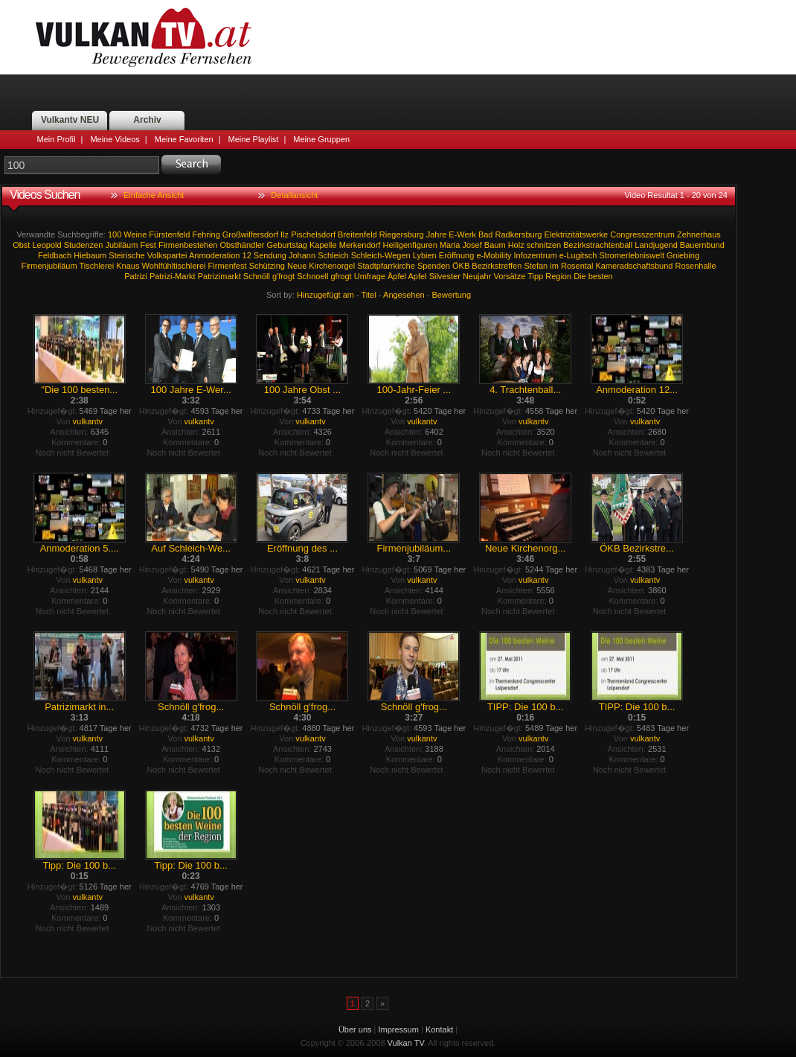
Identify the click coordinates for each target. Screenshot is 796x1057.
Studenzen (83, 244)
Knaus (127, 265)
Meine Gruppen (321, 139)
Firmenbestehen (188, 244)
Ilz (284, 234)
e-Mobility (493, 255)
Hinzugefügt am (325, 294)
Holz (516, 244)
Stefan (536, 265)
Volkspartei (167, 255)
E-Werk (462, 234)
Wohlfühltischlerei (174, 265)
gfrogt (341, 276)
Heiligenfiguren (409, 244)
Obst (21, 244)
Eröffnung (457, 255)
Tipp (535, 276)
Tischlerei (97, 265)
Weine (135, 234)
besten (600, 276)
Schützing (267, 265)
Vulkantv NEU (70, 120)
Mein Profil (56, 139)
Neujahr (477, 276)
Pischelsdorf (313, 234)
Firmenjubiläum (49, 265)
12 (247, 255)
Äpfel (397, 276)
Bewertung (452, 294)
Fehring (205, 234)
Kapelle (323, 244)
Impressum (399, 1029)
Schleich (333, 255)
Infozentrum (535, 255)
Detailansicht (294, 195)
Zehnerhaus (699, 234)
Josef (471, 244)
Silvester (444, 276)
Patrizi (135, 276)
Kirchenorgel (332, 265)
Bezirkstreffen (496, 265)
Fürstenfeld (169, 234)
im (554, 265)
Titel (369, 294)
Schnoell (312, 276)
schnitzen (544, 244)
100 (114, 234)
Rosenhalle (695, 265)
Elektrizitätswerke (577, 234)
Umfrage (369, 276)
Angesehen (404, 294)
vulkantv (88, 421)
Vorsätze (509, 276)
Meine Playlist (253, 139)
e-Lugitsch (578, 255)
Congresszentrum (642, 234)
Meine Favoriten (184, 139)
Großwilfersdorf (250, 234)
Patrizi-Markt (173, 276)
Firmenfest (227, 265)
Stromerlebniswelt (632, 255)
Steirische (126, 255)
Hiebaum (90, 255)
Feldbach (54, 255)
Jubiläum (121, 244)
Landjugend (656, 244)
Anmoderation (214, 255)
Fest (147, 244)
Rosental (577, 265)
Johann (302, 255)
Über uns (355, 1029)
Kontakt (439, 1029)
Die (580, 276)
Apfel (417, 276)
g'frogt (283, 276)
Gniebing (683, 255)
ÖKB (460, 265)
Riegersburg (401, 234)
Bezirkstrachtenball (597, 244)
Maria (450, 244)
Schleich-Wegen (381, 255)
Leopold (46, 244)
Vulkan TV (143, 37)
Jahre (436, 234)
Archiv (147, 120)
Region (558, 276)
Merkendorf (360, 244)
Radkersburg (518, 234)
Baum (495, 244)
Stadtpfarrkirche (386, 265)
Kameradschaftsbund (634, 265)
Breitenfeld (357, 234)
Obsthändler (242, 244)
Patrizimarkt (219, 276)
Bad (485, 234)
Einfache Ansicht (153, 195)
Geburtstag (287, 244)
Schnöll (256, 276)
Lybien (425, 255)
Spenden (433, 265)
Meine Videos (114, 139)
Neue (296, 265)
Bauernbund (702, 244)
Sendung (270, 255)
